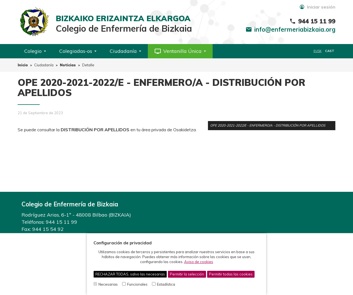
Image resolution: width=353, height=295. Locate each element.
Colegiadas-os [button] (78, 51)
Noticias (68, 65)
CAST (329, 51)
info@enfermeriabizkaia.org (294, 29)
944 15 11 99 (61, 222)
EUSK (318, 51)
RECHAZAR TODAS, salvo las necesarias (130, 274)
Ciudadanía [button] (125, 51)
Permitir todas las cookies (231, 274)
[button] (180, 51)
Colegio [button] (35, 51)
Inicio (23, 65)
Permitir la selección (187, 274)
